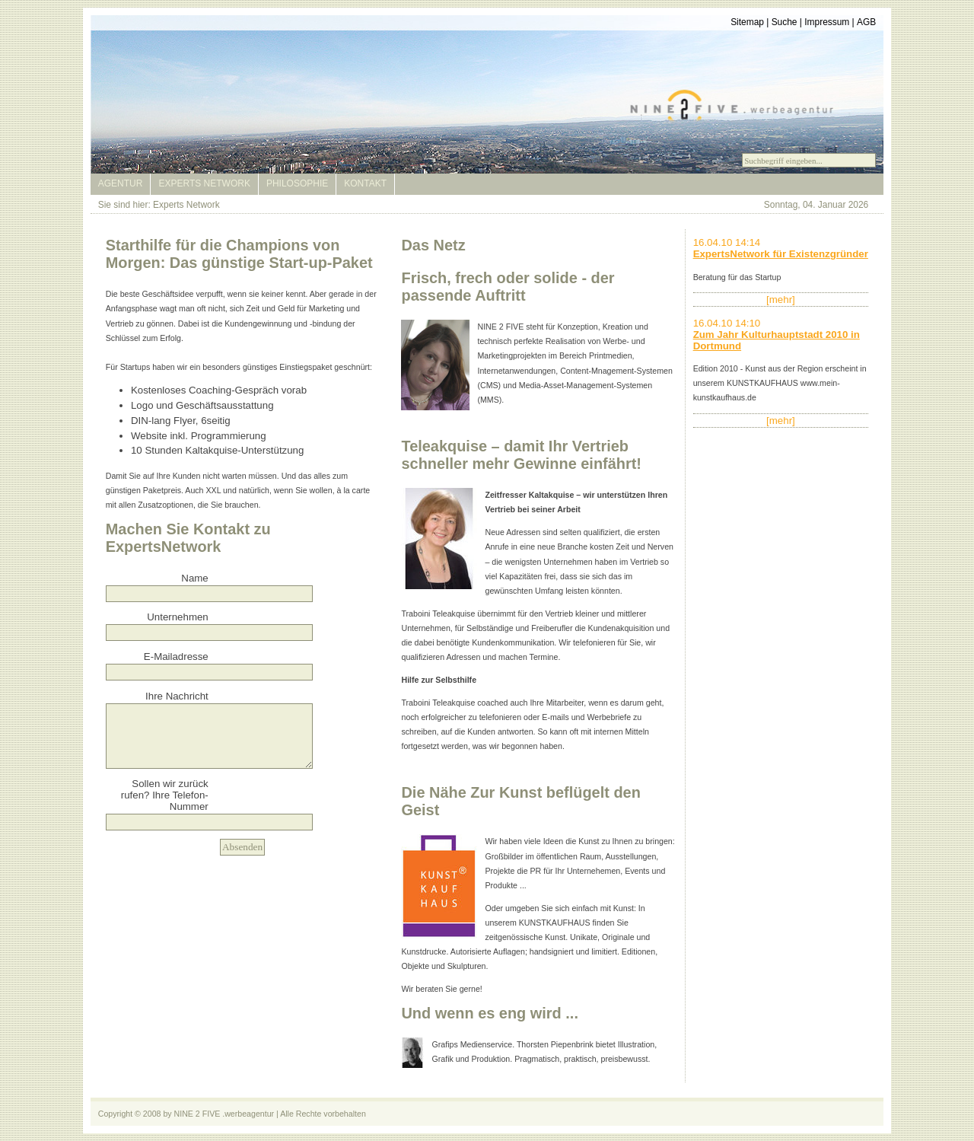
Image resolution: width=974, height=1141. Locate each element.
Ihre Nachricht (176, 696)
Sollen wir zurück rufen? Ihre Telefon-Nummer (164, 795)
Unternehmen (177, 617)
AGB (866, 22)
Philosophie (297, 183)
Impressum (826, 22)
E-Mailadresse (176, 656)
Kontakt (365, 183)
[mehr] (780, 299)
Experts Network (204, 183)
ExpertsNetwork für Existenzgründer (780, 254)
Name (194, 578)
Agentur (120, 183)
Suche (784, 22)
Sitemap (747, 22)
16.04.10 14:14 (727, 242)
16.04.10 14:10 (727, 323)
